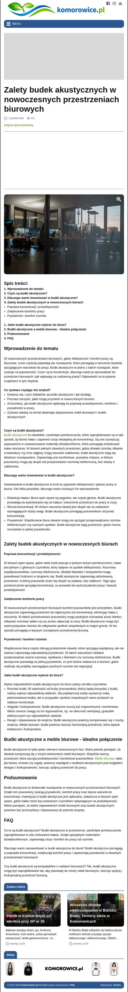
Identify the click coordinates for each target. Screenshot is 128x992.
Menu (16, 23)
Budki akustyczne (15, 435)
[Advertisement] (64, 56)
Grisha (117, 985)
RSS (72, 985)
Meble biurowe (104, 758)
